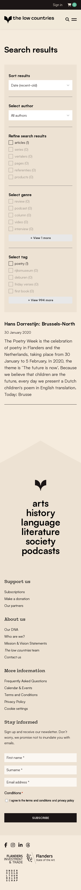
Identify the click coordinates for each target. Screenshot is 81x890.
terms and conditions (38, 800)
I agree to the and (42, 800)
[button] (40, 142)
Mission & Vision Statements (25, 643)
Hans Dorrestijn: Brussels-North (39, 324)
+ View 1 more (40, 238)
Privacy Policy (14, 701)
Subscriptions (14, 592)
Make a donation (17, 599)
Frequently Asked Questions (25, 681)
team (21, 650)
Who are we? (14, 636)
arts (40, 503)
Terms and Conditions (21, 695)
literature (40, 531)
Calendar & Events (18, 688)
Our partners (13, 605)
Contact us (12, 657)
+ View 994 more (40, 300)
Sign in (57, 5)
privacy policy (66, 800)
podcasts (41, 550)
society (41, 541)
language (40, 522)
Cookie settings (16, 708)
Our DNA (11, 629)
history (40, 512)
